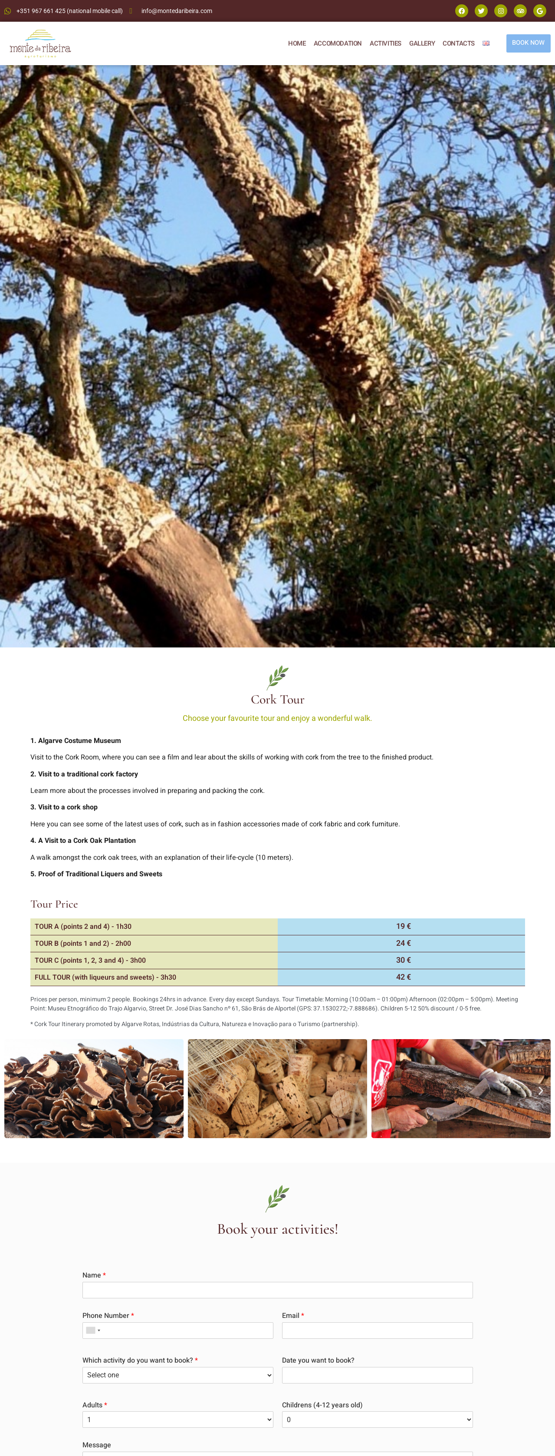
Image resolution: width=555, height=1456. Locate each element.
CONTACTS (457, 43)
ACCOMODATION (336, 43)
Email (293, 1316)
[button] (14, 1090)
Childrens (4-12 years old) (322, 1405)
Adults (94, 1405)
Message (96, 1445)
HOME (295, 43)
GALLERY (420, 43)
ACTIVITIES (384, 43)
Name (94, 1275)
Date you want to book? (318, 1360)
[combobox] (93, 1330)
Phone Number (108, 1316)
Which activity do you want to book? (140, 1360)
